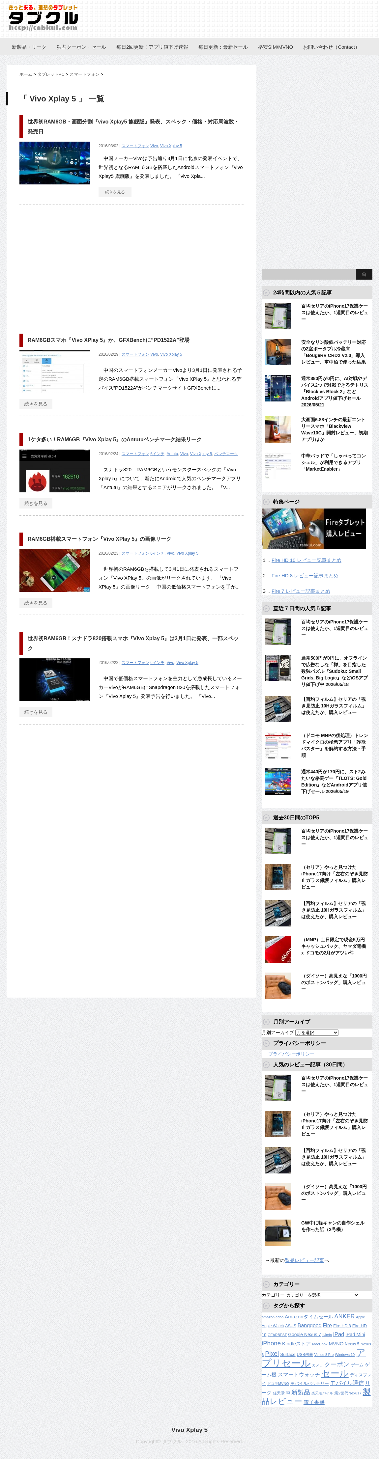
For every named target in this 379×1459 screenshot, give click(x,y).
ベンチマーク (226, 454)
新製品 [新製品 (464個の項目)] (300, 1392)
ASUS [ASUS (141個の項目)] (290, 1326)
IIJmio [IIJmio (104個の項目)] (327, 1335)
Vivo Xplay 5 (171, 146)
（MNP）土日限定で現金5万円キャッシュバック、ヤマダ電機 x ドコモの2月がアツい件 (333, 946)
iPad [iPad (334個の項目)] (338, 1334)
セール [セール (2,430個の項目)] (335, 1373)
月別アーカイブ (278, 1032)
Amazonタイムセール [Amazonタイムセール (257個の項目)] (309, 1316)
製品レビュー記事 (304, 1260)
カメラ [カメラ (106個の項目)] (317, 1365)
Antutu (172, 454)
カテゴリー (273, 1295)
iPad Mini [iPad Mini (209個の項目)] (355, 1334)
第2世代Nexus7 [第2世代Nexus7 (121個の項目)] (347, 1393)
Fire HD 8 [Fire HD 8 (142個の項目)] (342, 1326)
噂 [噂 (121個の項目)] (288, 1393)
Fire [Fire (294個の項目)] (327, 1325)
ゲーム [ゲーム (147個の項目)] (357, 1365)
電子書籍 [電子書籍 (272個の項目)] (314, 1402)
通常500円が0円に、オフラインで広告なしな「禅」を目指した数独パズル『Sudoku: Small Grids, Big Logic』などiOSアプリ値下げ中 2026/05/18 (334, 671)
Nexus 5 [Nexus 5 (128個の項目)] (352, 1344)
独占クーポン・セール (81, 47)
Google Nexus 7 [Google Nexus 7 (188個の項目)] (304, 1334)
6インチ (157, 454)
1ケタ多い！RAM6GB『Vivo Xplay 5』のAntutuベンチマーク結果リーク (115, 439)
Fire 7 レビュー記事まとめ (301, 591)
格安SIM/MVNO (275, 47)
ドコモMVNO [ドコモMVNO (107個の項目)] (278, 1384)
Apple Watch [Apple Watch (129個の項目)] (273, 1326)
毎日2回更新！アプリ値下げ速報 (152, 47)
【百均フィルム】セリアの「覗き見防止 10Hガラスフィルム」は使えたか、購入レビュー (333, 706)
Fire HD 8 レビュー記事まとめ (305, 575)
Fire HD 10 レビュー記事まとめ (306, 560)
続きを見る (115, 192)
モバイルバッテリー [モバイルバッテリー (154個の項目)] (309, 1383)
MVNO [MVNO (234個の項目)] (336, 1343)
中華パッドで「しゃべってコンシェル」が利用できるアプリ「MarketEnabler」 (333, 462)
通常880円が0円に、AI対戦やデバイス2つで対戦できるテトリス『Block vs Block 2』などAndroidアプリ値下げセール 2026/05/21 (334, 391)
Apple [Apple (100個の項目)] (360, 1317)
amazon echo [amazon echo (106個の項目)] (272, 1317)
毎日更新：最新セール (223, 47)
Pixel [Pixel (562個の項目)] (272, 1353)
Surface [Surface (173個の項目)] (287, 1354)
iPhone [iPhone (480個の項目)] (271, 1343)
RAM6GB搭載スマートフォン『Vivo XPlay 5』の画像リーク (99, 539)
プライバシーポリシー (291, 1054)
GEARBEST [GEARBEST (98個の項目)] (277, 1335)
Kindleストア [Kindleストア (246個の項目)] (296, 1343)
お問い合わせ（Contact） (331, 47)
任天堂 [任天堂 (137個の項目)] (279, 1393)
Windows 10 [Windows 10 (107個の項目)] (345, 1355)
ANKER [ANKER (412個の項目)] (345, 1316)
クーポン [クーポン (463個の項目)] (336, 1364)
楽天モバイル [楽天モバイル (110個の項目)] (322, 1393)
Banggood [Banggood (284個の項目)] (310, 1325)
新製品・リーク (29, 47)
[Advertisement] (74, 266)
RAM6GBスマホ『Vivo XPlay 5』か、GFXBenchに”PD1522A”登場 (109, 340)
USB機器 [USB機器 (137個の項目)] (305, 1354)
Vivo (154, 146)
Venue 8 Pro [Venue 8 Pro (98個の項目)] (324, 1355)
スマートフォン (135, 146)
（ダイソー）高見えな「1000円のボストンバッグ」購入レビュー (334, 982)
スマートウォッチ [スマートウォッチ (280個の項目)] (299, 1374)
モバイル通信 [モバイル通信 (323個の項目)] (347, 1383)
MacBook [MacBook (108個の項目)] (319, 1344)
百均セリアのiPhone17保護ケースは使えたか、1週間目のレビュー (334, 312)
